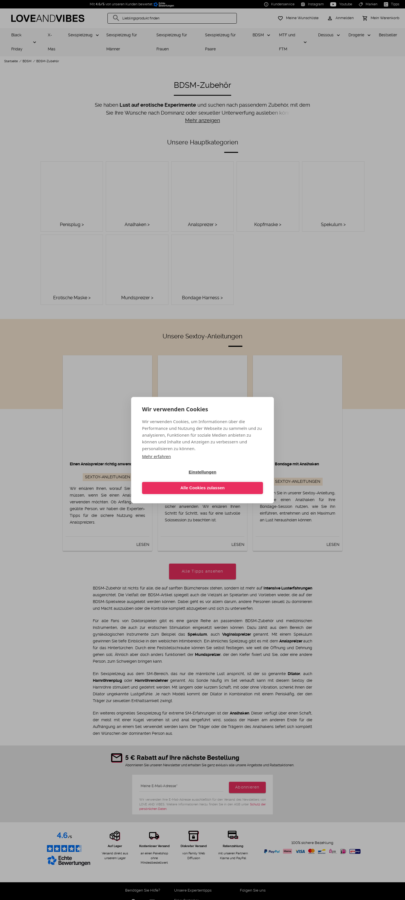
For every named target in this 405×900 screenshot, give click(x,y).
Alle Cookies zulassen (234, 480)
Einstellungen (171, 480)
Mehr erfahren (156, 464)
